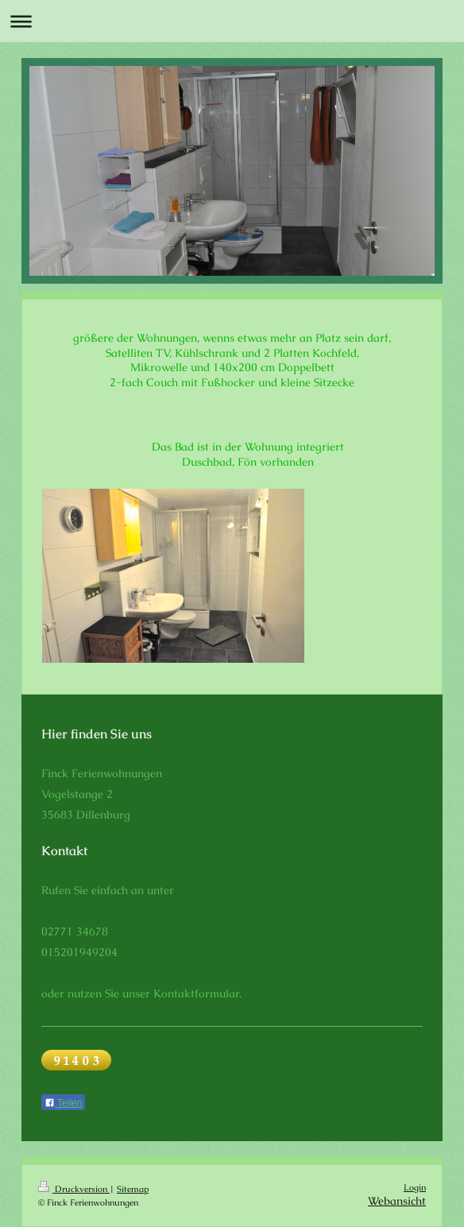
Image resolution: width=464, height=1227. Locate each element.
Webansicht (397, 1201)
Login (415, 1187)
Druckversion (74, 1188)
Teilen (63, 1103)
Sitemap (133, 1188)
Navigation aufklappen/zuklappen (232, 21)
